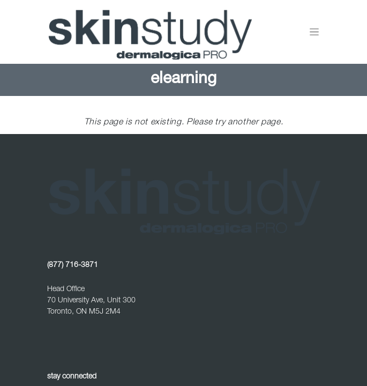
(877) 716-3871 (72, 265)
